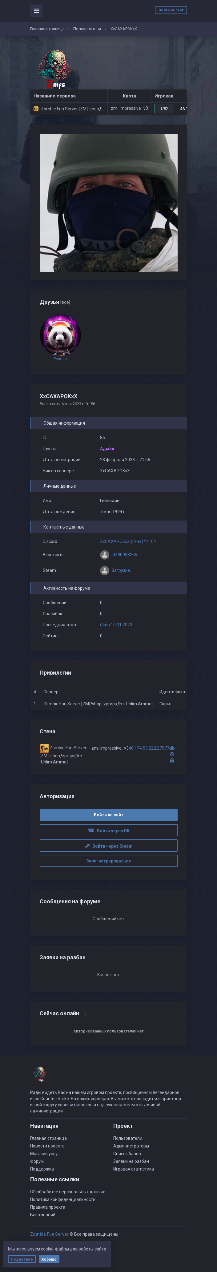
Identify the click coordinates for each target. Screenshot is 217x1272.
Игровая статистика (133, 1169)
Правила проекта (47, 1207)
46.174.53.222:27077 (149, 748)
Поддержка (42, 1169)
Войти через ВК (109, 830)
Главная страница (47, 28)
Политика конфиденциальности (62, 1199)
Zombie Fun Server (49, 1234)
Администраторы (131, 1145)
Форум (37, 1161)
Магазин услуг (44, 1153)
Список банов (127, 1153)
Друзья (55, 302)
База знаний (42, 1214)
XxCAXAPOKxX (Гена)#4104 (128, 541)
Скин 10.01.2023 (116, 624)
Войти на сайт (171, 10)
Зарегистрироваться (108, 860)
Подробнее (22, 1259)
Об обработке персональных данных (67, 1191)
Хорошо (49, 1259)
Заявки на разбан (131, 1161)
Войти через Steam (109, 846)
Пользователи (87, 28)
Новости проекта (47, 1145)
